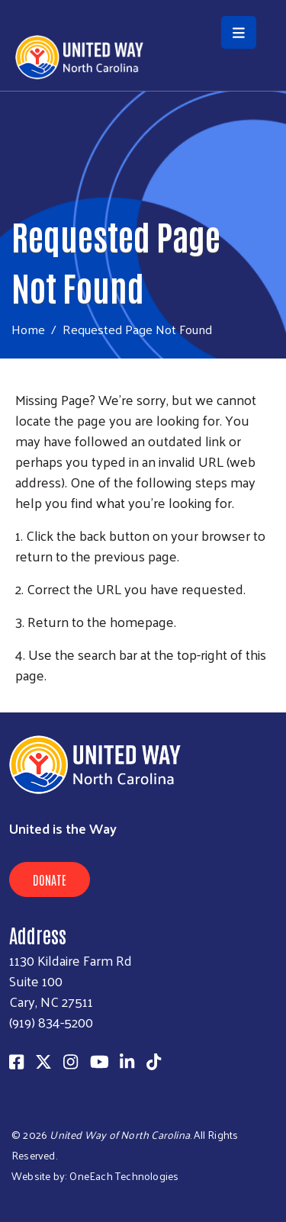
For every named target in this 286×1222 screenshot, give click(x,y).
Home (28, 329)
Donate (49, 879)
